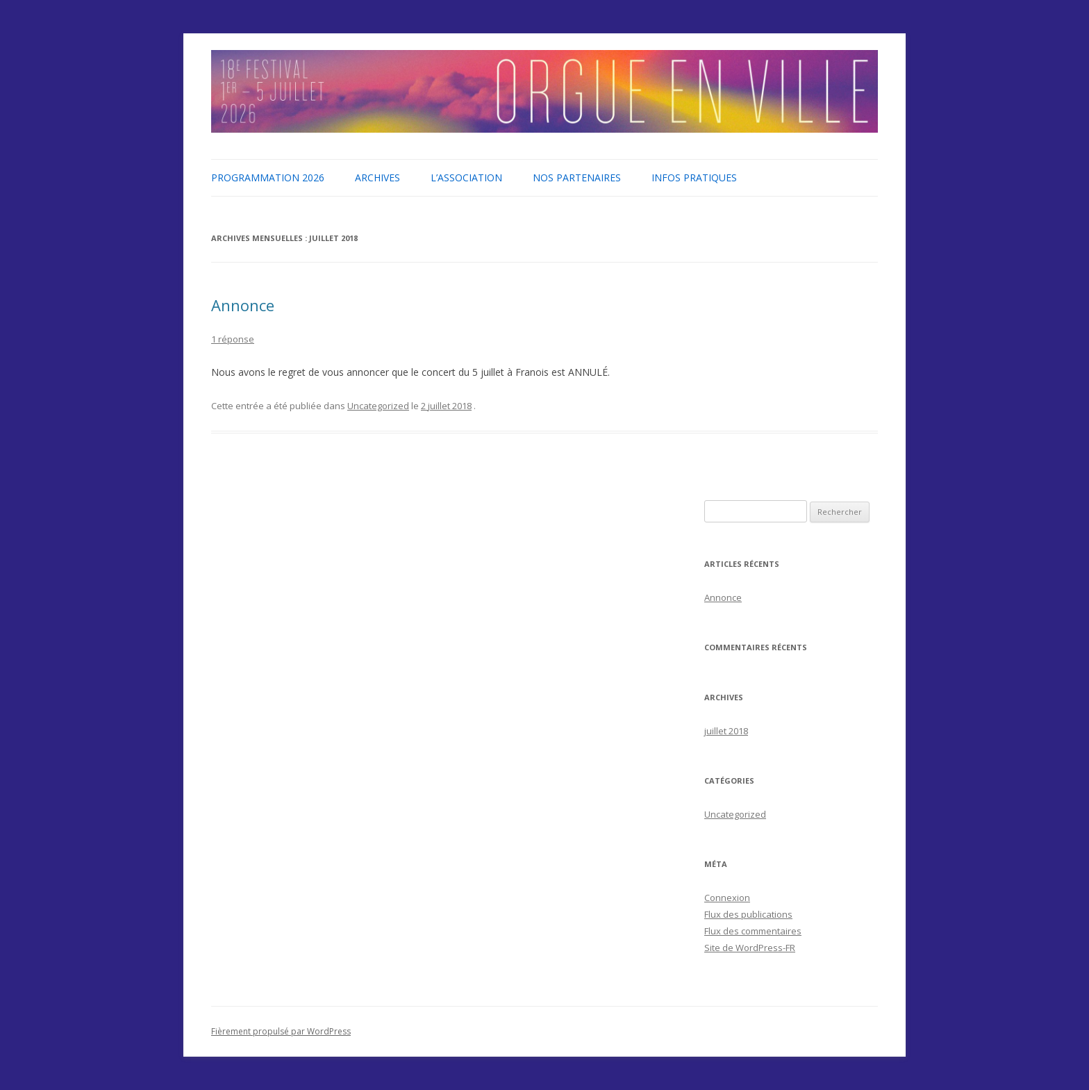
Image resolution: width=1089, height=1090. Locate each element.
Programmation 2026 (267, 177)
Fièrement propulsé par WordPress (281, 1031)
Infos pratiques (694, 177)
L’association (466, 177)
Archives (377, 177)
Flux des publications (748, 914)
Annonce (242, 305)
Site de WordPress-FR (749, 947)
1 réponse (232, 339)
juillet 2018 (726, 731)
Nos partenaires (577, 177)
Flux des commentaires (752, 931)
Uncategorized (378, 405)
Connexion (727, 897)
